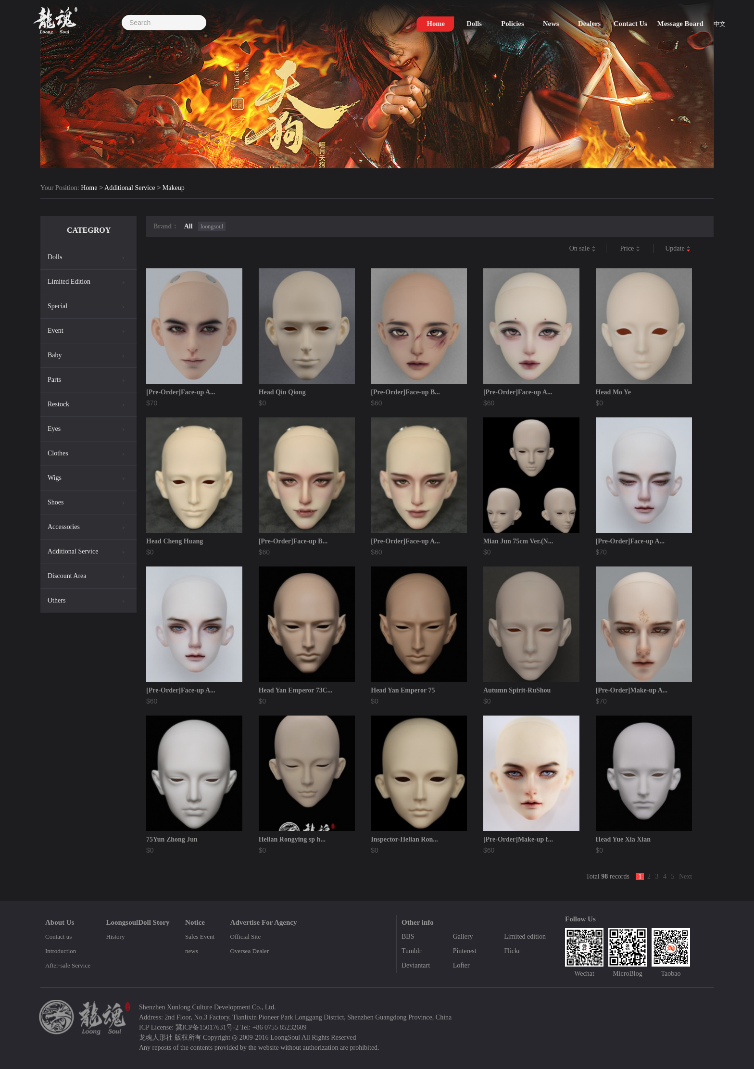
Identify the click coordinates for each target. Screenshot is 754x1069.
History (115, 936)
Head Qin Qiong (282, 392)
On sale (582, 249)
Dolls (55, 257)
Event (55, 330)
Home (89, 188)
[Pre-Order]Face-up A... (180, 392)
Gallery (463, 936)
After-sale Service (67, 965)
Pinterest (465, 951)
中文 (720, 24)
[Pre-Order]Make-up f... (518, 839)
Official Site (245, 936)
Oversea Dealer (249, 951)
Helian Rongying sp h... (292, 839)
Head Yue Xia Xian (623, 839)
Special (57, 306)
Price (630, 249)
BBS (408, 936)
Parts (54, 379)
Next (685, 876)
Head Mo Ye (613, 392)
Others (56, 600)
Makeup (174, 188)
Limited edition (525, 936)
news (191, 951)
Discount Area (67, 575)
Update (678, 249)
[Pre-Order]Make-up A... (632, 690)
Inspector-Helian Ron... (404, 839)
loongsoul (212, 226)
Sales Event (199, 936)
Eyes (54, 428)
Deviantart (416, 965)
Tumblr (412, 951)
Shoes (55, 502)
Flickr (512, 951)
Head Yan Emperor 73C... (296, 690)
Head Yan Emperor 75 (403, 690)
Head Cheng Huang (174, 541)
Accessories (64, 526)
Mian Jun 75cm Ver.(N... (518, 541)
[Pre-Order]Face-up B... (405, 392)
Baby (55, 355)
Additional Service (129, 188)
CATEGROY (89, 230)
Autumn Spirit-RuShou (517, 690)
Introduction (60, 951)
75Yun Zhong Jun (172, 839)
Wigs (55, 477)
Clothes (58, 453)
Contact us (58, 936)
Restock (58, 404)
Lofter (461, 965)
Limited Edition (69, 281)
